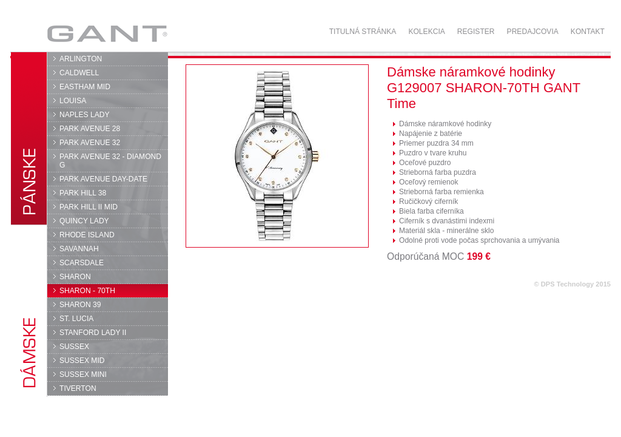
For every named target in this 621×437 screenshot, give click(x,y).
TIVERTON (77, 388)
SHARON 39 (80, 304)
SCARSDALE (81, 263)
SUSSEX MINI (83, 374)
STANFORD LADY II (92, 332)
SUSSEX (74, 346)
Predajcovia (533, 31)
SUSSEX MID (82, 360)
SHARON (75, 277)
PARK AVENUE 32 (89, 142)
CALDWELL (79, 73)
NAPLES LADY (84, 114)
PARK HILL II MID (88, 207)
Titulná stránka (363, 31)
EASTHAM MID (84, 87)
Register (476, 31)
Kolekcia (426, 31)
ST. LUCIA (76, 318)
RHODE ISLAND (87, 235)
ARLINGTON (80, 59)
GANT (107, 33)
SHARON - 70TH (87, 290)
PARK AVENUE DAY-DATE (103, 179)
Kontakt (588, 31)
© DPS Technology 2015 (572, 284)
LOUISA (72, 101)
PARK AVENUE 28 (89, 128)
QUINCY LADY (84, 221)
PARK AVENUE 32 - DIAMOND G (110, 160)
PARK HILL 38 (82, 193)
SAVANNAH (79, 249)
